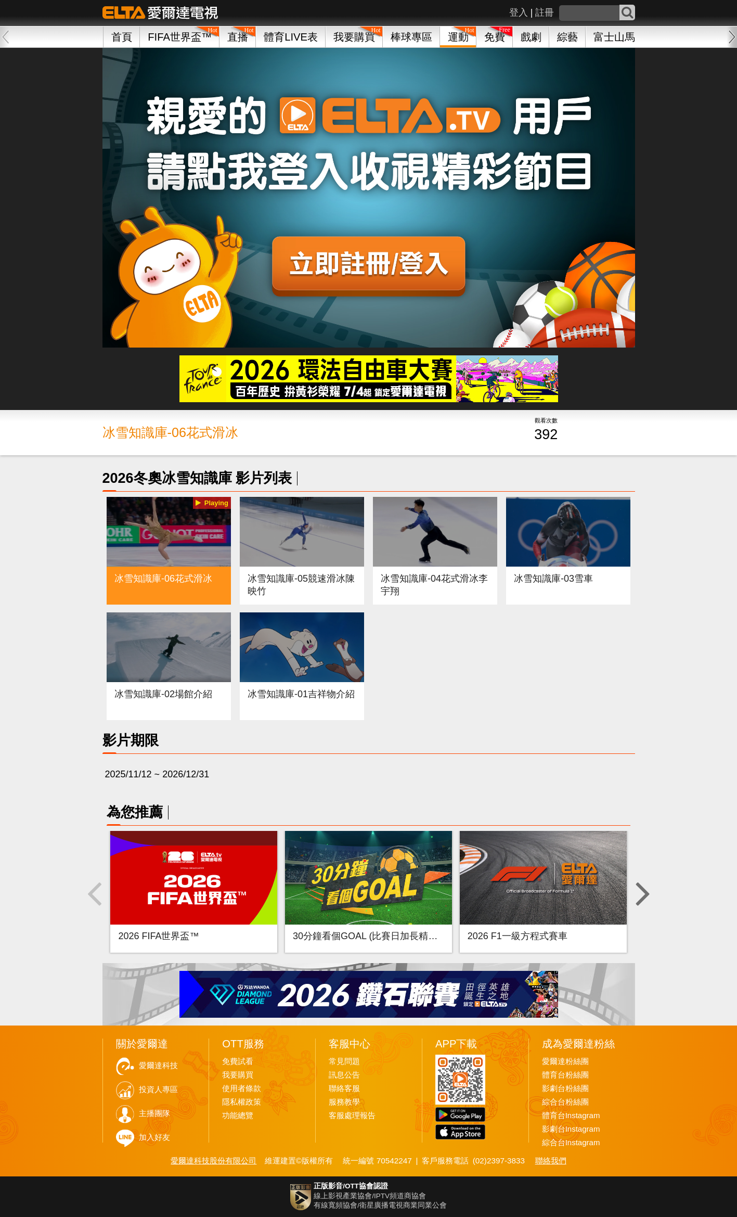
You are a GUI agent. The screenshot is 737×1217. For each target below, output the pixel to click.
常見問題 (344, 1061)
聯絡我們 (550, 1160)
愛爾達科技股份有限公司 (213, 1160)
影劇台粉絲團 (565, 1088)
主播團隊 (154, 1113)
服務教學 (344, 1102)
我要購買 (354, 37)
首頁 (121, 37)
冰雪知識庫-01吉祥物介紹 (301, 694)
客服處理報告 (352, 1115)
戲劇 (531, 37)
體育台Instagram (571, 1115)
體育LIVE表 (291, 37)
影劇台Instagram (571, 1129)
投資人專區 (158, 1089)
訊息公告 (344, 1075)
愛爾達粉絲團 (565, 1061)
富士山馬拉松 (624, 37)
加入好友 (154, 1137)
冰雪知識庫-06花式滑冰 (163, 578)
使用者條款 (241, 1088)
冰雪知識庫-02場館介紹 (163, 694)
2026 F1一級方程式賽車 (517, 936)
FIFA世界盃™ (180, 37)
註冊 (544, 12)
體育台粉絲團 (565, 1075)
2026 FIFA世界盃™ (158, 936)
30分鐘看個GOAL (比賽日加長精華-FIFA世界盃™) (397, 936)
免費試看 (237, 1061)
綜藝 (567, 37)
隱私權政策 (241, 1102)
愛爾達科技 (158, 1065)
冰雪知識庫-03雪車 (553, 578)
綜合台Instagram (571, 1142)
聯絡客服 (344, 1088)
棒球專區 (411, 37)
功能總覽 (237, 1115)
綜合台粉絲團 (565, 1102)
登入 (518, 12)
